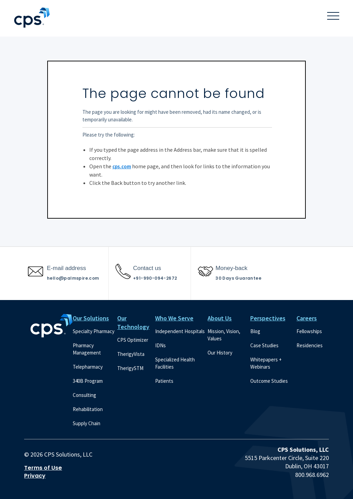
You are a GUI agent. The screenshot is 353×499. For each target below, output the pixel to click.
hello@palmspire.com (73, 278)
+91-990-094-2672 (155, 278)
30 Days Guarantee (238, 278)
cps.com (121, 166)
